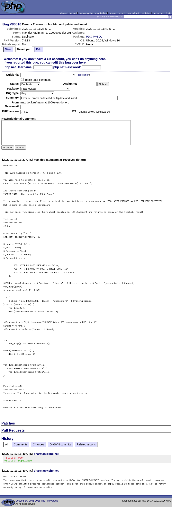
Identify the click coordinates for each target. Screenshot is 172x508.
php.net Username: (18, 67)
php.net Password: (67, 67)
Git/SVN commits (60, 444)
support (73, 13)
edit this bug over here (69, 62)
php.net (63, 13)
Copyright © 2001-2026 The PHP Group (36, 502)
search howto (133, 13)
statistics (146, 13)
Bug (6, 24)
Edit (38, 49)
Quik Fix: (13, 74)
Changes (38, 444)
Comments (20, 444)
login (169, 13)
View (8, 49)
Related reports (86, 444)
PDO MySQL (94, 36)
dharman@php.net (46, 453)
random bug (158, 13)
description (83, 75)
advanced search (117, 13)
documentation (86, 13)
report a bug (101, 13)
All (6, 444)
